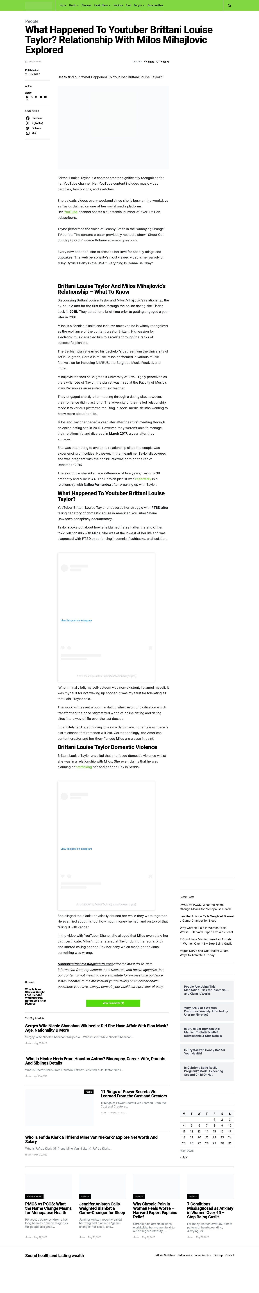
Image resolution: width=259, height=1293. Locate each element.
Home (63, 5)
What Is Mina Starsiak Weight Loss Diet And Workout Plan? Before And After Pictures (35, 996)
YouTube (71, 212)
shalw (28, 92)
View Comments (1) (113, 1003)
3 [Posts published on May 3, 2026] (230, 1119)
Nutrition (118, 5)
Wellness (85, 1196)
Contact (230, 1255)
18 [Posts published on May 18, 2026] (183, 1137)
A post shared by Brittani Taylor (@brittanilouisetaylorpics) (106, 676)
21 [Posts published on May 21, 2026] (206, 1137)
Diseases (87, 5)
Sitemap (218, 1255)
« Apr (183, 1157)
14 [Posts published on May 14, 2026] (206, 1131)
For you (138, 5)
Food (128, 5)
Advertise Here (155, 5)
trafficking (84, 767)
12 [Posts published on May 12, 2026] (191, 1131)
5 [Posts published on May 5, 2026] (191, 1125)
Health (72, 5)
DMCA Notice (185, 1255)
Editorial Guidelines (165, 1255)
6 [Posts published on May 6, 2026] (199, 1125)
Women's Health (34, 1196)
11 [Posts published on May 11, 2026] (184, 1131)
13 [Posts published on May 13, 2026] (199, 1131)
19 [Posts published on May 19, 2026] (191, 1137)
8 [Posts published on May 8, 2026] (214, 1125)
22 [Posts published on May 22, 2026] (214, 1137)
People (31, 21)
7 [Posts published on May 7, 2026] (207, 1125)
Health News (101, 5)
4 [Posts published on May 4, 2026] (184, 1125)
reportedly (143, 479)
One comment (35, 61)
